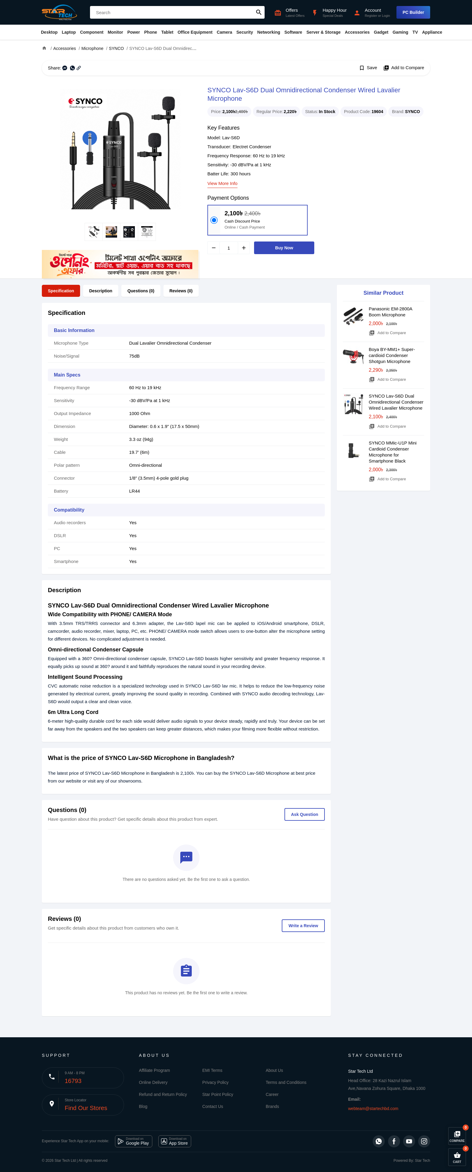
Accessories (357, 32)
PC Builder (413, 12)
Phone (150, 32)
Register (371, 15)
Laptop (69, 32)
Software (293, 32)
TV (415, 32)
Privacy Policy (215, 1082)
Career (272, 1094)
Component (92, 32)
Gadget (381, 32)
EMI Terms (212, 1070)
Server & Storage (323, 32)
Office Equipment (195, 32)
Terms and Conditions (286, 1082)
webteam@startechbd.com (373, 1108)
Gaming (400, 32)
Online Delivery (153, 1082)
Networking (268, 32)
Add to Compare (403, 68)
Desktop (49, 32)
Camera (224, 32)
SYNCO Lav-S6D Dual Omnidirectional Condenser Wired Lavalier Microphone (396, 402)
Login (386, 15)
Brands (272, 1106)
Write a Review (303, 925)
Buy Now (284, 247)
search (258, 12)
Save (368, 68)
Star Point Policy (217, 1094)
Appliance (432, 32)
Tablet (167, 32)
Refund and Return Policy (163, 1094)
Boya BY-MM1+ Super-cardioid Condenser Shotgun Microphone (392, 355)
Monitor (115, 32)
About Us (274, 1070)
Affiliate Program (154, 1070)
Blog (143, 1106)
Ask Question (304, 814)
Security (244, 32)
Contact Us (212, 1106)
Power (133, 32)
